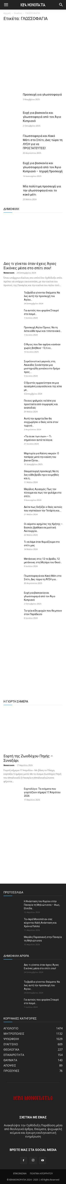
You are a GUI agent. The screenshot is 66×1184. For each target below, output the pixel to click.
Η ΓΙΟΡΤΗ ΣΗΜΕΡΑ (16, 701)
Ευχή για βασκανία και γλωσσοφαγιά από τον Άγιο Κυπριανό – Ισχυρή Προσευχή (42, 167)
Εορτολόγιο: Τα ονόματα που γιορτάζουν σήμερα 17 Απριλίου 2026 (42, 792)
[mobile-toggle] (6, 5)
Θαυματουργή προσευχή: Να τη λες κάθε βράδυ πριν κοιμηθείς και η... (41, 475)
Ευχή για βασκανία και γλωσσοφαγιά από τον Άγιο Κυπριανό (42, 117)
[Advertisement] (33, 58)
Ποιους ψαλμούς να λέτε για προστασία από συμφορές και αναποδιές (41, 404)
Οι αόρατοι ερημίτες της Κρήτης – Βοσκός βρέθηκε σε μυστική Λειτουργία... (43, 527)
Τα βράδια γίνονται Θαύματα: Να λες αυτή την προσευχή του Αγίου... (42, 296)
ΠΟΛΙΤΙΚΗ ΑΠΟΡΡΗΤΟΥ (41, 1173)
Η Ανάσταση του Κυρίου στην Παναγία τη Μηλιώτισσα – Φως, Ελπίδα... (42, 905)
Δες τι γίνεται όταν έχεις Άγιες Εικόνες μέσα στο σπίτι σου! (30, 265)
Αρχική (7, 13)
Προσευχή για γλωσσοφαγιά (42, 94)
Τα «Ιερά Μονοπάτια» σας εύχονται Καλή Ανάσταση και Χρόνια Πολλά (40, 923)
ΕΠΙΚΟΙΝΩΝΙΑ (20, 1173)
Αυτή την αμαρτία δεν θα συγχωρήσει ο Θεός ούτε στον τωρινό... (41, 422)
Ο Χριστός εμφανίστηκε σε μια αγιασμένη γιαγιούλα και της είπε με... (43, 386)
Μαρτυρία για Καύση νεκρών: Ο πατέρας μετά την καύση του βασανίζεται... (41, 457)
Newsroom (9, 272)
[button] (61, 5)
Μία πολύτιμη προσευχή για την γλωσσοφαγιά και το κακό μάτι (42, 190)
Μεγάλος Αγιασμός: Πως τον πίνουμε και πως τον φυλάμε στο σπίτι (42, 493)
